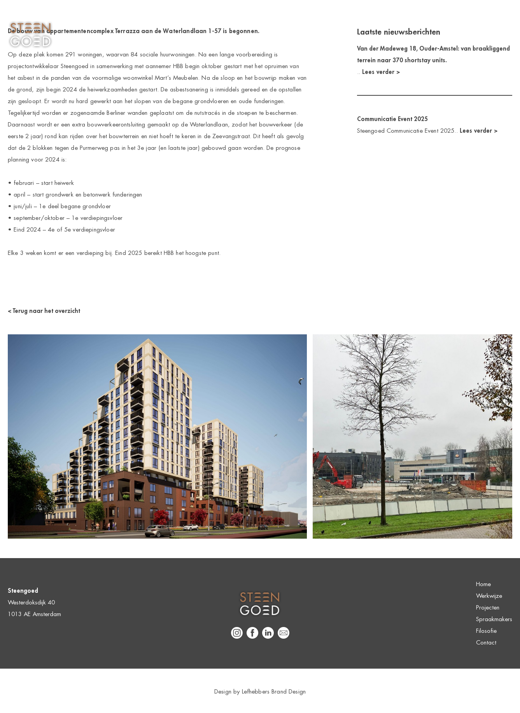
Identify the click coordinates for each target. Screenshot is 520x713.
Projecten (365, 35)
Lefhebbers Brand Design (274, 691)
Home (281, 35)
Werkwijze (321, 35)
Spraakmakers (414, 35)
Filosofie (462, 35)
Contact (502, 35)
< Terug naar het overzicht (44, 310)
